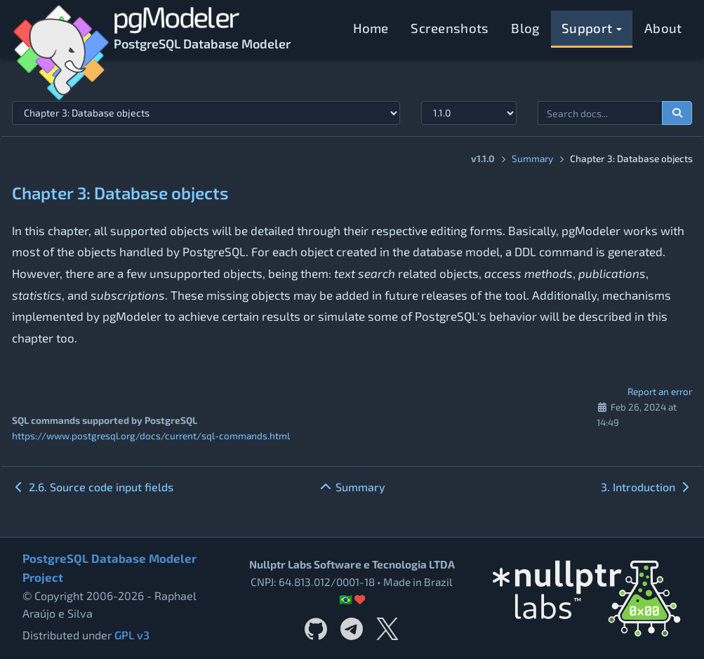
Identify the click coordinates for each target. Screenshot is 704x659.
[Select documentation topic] (206, 113)
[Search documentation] (677, 113)
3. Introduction (646, 486)
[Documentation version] (469, 113)
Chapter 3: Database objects (120, 192)
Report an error (659, 391)
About (663, 28)
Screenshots (450, 28)
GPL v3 (132, 634)
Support (592, 28)
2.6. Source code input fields (92, 486)
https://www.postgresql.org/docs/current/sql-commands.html (151, 435)
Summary (532, 158)
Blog (525, 28)
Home (371, 28)
